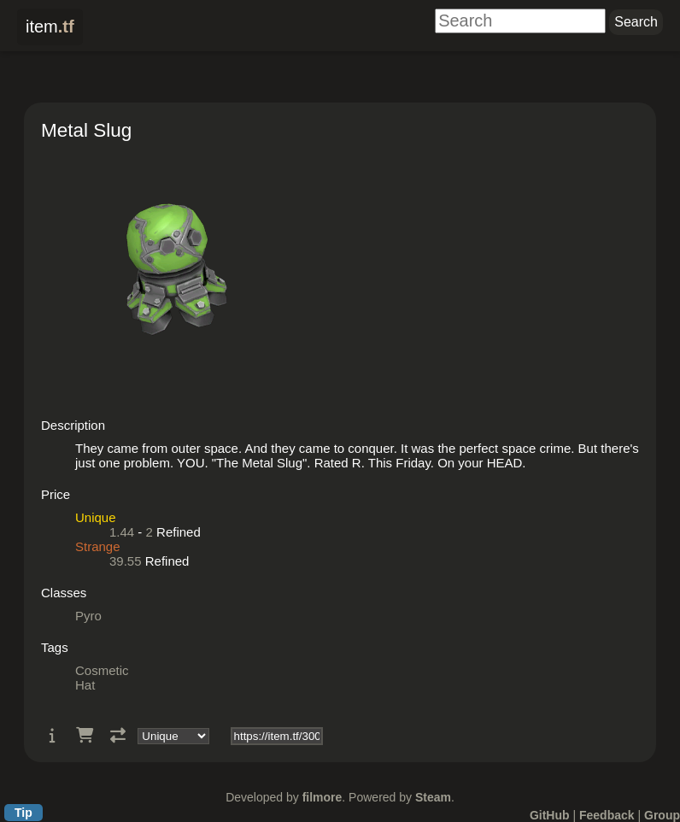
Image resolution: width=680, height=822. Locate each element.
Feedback (607, 815)
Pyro (88, 615)
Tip (23, 812)
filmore (322, 797)
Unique (95, 517)
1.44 (121, 532)
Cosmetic (102, 670)
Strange (97, 546)
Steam (433, 797)
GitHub (550, 815)
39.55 (125, 561)
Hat (85, 685)
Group (662, 815)
